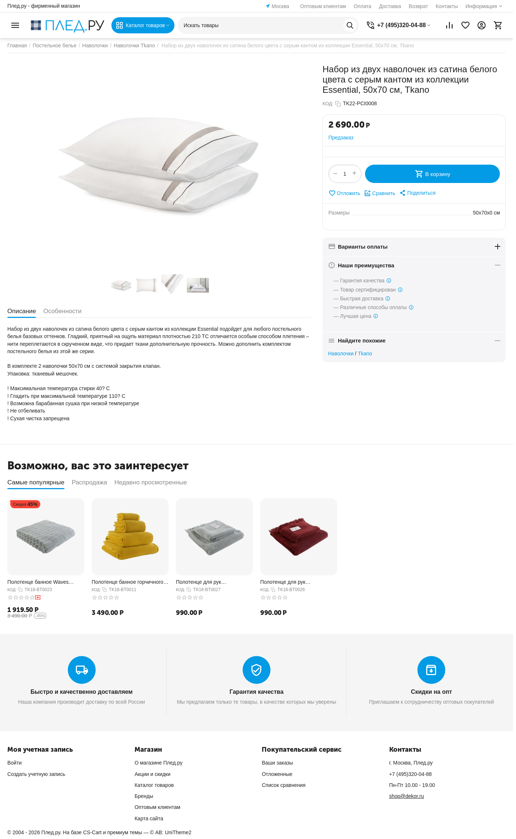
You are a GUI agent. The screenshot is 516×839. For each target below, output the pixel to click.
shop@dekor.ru (406, 796)
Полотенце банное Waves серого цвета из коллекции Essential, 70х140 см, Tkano (40, 582)
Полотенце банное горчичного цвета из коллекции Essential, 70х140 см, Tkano (127, 582)
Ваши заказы (277, 763)
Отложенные (277, 774)
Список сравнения (283, 785)
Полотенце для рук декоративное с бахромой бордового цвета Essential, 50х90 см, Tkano (291, 582)
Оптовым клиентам (323, 6)
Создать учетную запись (36, 774)
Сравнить (379, 193)
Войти (14, 763)
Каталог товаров (154, 785)
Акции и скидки (152, 774)
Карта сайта (148, 818)
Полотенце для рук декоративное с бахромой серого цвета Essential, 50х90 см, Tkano (211, 582)
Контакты (447, 6)
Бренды (143, 796)
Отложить (344, 193)
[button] (417, 193)
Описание (21, 311)
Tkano (365, 353)
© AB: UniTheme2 (170, 832)
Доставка (390, 6)
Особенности (62, 311)
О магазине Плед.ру (158, 763)
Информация (481, 6)
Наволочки (341, 353)
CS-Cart (92, 832)
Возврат (418, 6)
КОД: (327, 103)
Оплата (362, 6)
